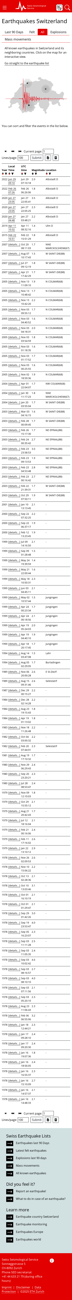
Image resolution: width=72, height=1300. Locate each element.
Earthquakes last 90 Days (32, 1143)
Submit (37, 158)
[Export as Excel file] (48, 158)
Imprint (7, 1287)
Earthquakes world (28, 1239)
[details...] (14, 244)
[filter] (5, 174)
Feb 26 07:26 (12, 190)
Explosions (58, 32)
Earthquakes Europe (29, 1232)
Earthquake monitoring (31, 1224)
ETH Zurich (37, 1291)
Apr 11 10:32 (12, 227)
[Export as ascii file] (56, 158)
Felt (32, 32)
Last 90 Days (14, 32)
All (42, 32)
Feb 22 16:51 (12, 236)
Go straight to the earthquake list (27, 63)
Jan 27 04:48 (12, 218)
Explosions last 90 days (31, 1158)
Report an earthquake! (31, 1191)
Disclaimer (23, 1287)
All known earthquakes (31, 1173)
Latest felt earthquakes (31, 1150)
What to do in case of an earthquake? (40, 1199)
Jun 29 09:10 (12, 181)
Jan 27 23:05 (12, 199)
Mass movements (18, 39)
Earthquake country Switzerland (37, 1217)
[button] (4, 7)
